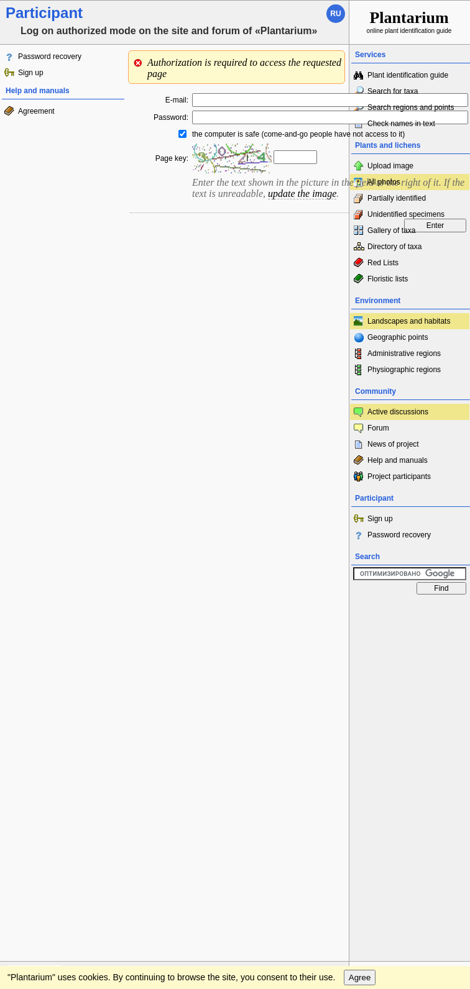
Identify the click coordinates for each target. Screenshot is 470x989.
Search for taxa (392, 91)
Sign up (31, 72)
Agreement (36, 111)
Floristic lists (387, 279)
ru (335, 13)
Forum (378, 428)
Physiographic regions (404, 369)
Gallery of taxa (391, 230)
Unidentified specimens (406, 214)
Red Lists (383, 262)
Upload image (390, 166)
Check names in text (401, 123)
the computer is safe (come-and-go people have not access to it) (298, 134)
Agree (360, 977)
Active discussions (397, 412)
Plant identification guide (407, 75)
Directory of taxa (394, 246)
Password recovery (49, 56)
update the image (302, 193)
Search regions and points (410, 107)
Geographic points (397, 337)
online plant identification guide (409, 21)
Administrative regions (404, 353)
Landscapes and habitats (408, 321)
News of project (393, 444)
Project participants (399, 476)
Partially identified (396, 198)
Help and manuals (397, 460)
